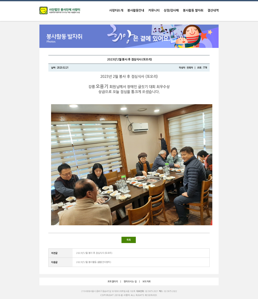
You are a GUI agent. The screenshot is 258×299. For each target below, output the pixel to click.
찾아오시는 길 (130, 281)
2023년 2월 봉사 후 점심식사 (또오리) (94, 253)
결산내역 (213, 10)
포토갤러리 (113, 281)
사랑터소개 (116, 10)
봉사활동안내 (135, 10)
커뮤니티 (153, 10)
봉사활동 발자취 (193, 10)
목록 (128, 240)
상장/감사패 (171, 10)
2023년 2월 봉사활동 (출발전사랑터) (93, 262)
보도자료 (146, 281)
